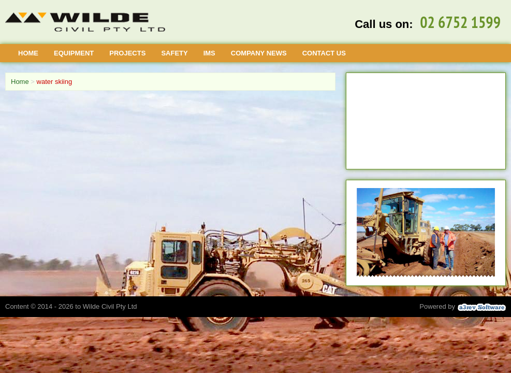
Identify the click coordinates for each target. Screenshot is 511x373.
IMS (209, 53)
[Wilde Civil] (85, 22)
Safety (174, 53)
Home (28, 53)
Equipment (74, 53)
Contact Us (324, 53)
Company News (259, 53)
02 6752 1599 (460, 22)
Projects (127, 53)
